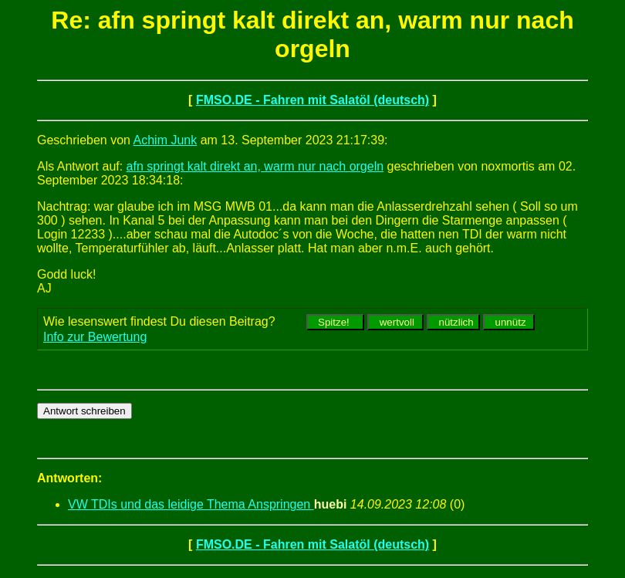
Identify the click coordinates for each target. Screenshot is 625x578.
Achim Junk (165, 140)
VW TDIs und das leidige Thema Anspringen (191, 504)
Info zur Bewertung (95, 336)
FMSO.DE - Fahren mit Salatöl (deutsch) (312, 99)
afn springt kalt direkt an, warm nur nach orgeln (255, 166)
